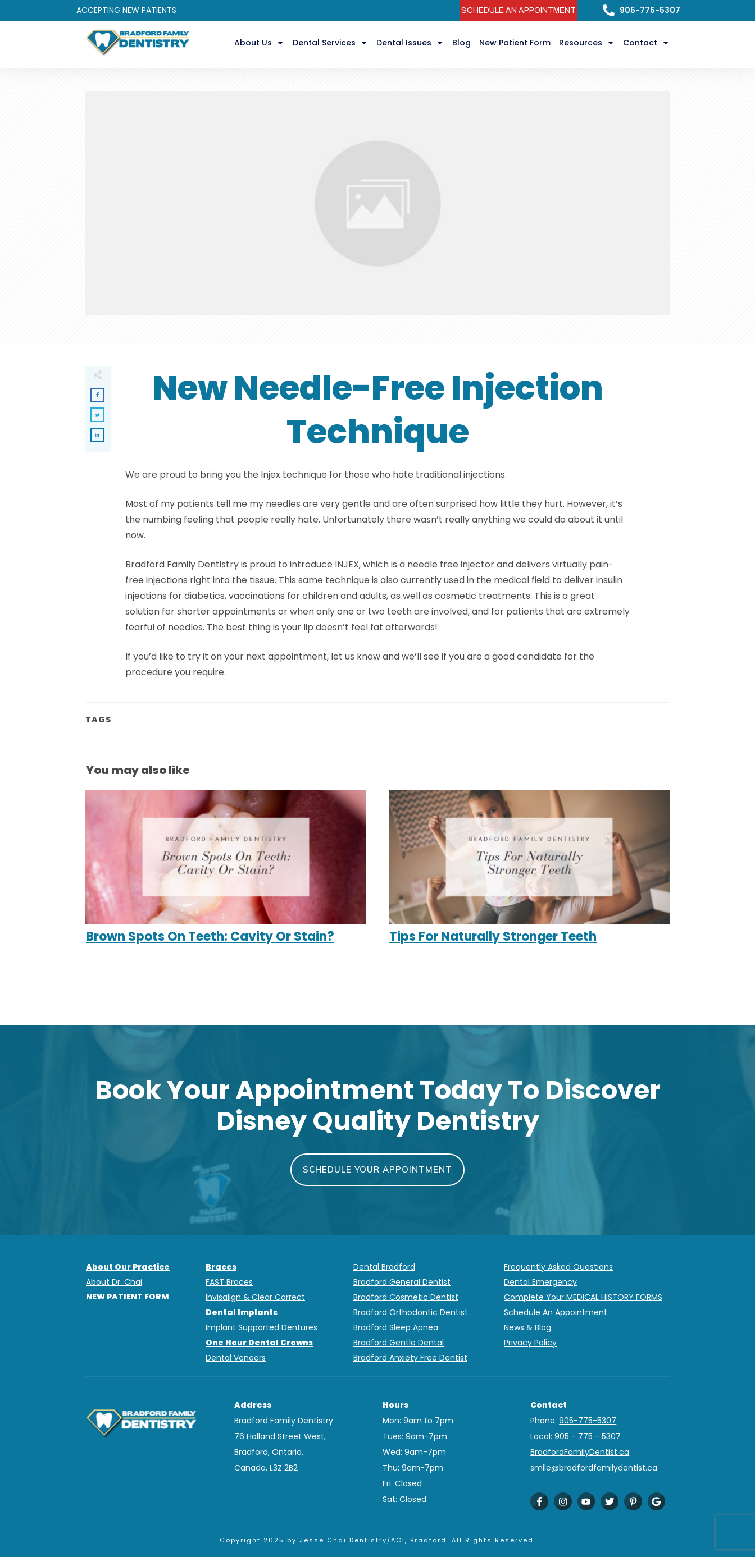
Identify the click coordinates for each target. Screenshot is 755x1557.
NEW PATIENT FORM (127, 1296)
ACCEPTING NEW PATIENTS (126, 10)
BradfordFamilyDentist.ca (579, 1452)
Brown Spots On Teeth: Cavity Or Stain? (225, 873)
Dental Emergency (540, 1282)
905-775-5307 (650, 10)
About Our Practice (128, 1266)
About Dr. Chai (114, 1282)
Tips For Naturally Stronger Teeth (529, 873)
